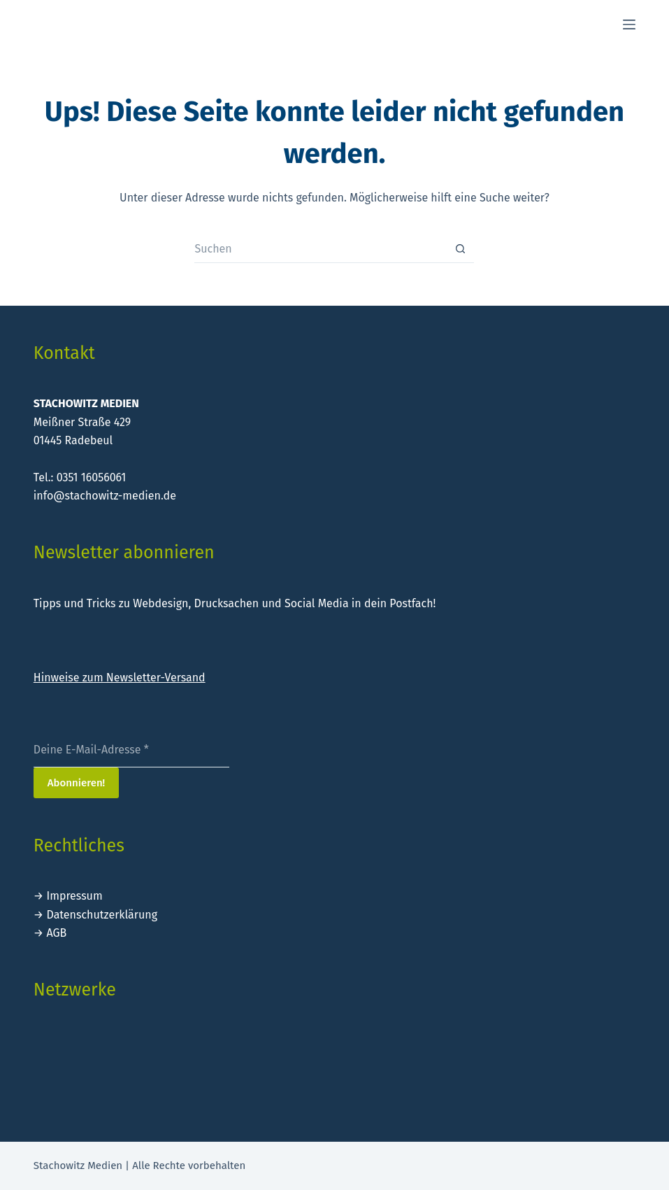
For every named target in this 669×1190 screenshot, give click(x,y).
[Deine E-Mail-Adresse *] (131, 749)
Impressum (74, 895)
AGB (56, 933)
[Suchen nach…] (320, 249)
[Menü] (629, 24)
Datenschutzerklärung (101, 914)
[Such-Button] (460, 249)
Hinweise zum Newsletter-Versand (120, 677)
